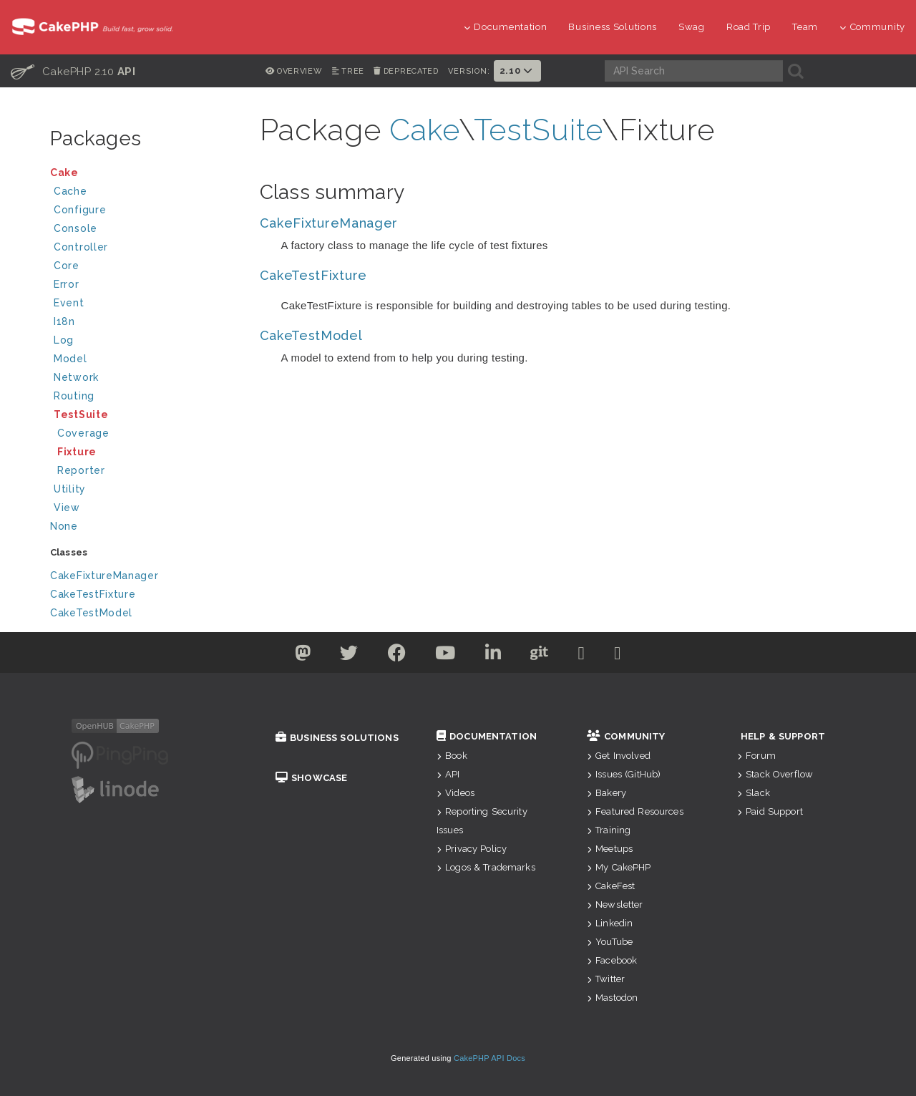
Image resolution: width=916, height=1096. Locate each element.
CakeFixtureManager (104, 575)
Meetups (610, 848)
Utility (70, 489)
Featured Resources (635, 811)
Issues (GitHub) (624, 774)
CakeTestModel (91, 613)
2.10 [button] (517, 70)
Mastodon (612, 997)
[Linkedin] (493, 656)
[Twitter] (303, 656)
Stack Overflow (775, 774)
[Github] (539, 656)
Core (66, 265)
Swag (691, 26)
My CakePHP (619, 867)
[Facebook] (397, 656)
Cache (145, 192)
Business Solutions (612, 26)
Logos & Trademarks (486, 867)
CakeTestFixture (93, 594)
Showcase (311, 777)
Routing (145, 397)
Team (805, 26)
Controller (145, 248)
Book (452, 755)
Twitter (606, 979)
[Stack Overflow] (617, 656)
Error (66, 284)
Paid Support (770, 811)
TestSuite (145, 416)
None (64, 526)
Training (608, 830)
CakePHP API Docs (489, 1058)
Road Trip (748, 26)
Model (145, 360)
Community (872, 26)
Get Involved (619, 755)
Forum (756, 755)
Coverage (83, 433)
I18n (64, 321)
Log (145, 341)
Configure (80, 209)
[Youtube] (445, 656)
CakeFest (611, 886)
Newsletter (615, 904)
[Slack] (581, 656)
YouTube (610, 941)
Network (145, 379)
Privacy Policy (472, 848)
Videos (455, 792)
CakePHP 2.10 (73, 71)
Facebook (612, 960)
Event (69, 303)
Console (145, 230)
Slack (753, 792)
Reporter (81, 470)
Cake (143, 174)
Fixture (77, 451)
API (448, 774)
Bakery (606, 792)
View (145, 509)
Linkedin (610, 923)
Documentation (505, 26)
